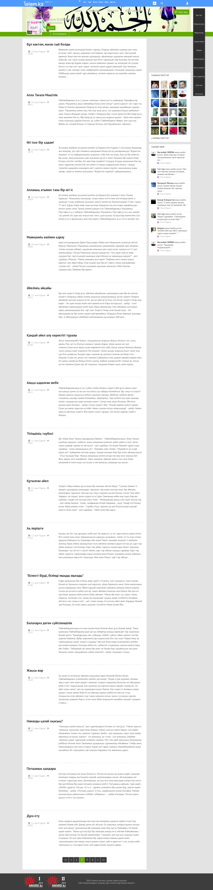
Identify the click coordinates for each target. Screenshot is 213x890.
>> (103, 859)
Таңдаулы (94, 10)
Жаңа (78, 10)
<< (65, 859)
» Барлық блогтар (160, 138)
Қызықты (113, 10)
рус (51, 1)
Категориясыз (60, 33)
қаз (47, 1)
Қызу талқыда (134, 10)
